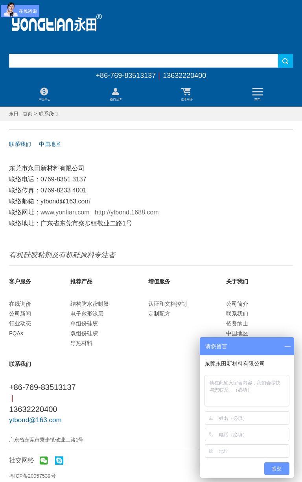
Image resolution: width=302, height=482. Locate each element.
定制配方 (159, 313)
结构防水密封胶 (89, 304)
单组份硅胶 (84, 323)
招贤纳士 (237, 323)
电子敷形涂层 (86, 313)
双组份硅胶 (84, 333)
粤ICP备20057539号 (32, 476)
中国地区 (50, 144)
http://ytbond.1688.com (127, 212)
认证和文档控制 (167, 304)
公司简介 (237, 304)
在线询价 (20, 304)
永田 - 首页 (20, 113)
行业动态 (20, 323)
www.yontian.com (65, 212)
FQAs (16, 333)
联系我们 (20, 144)
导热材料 (81, 343)
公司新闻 (20, 313)
